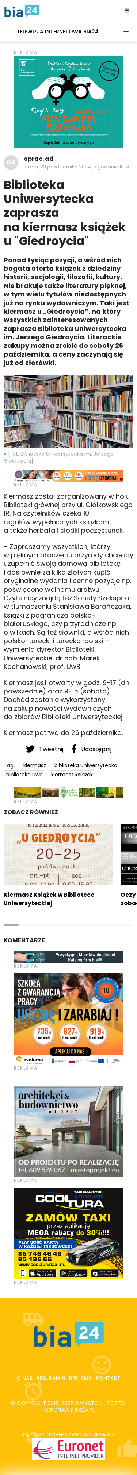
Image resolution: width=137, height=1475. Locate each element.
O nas (24, 1378)
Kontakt (108, 1378)
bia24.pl (85, 1409)
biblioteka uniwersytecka (85, 765)
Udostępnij (91, 748)
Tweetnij (45, 748)
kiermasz (34, 765)
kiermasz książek (72, 774)
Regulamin (50, 1378)
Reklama (80, 1378)
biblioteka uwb (24, 774)
